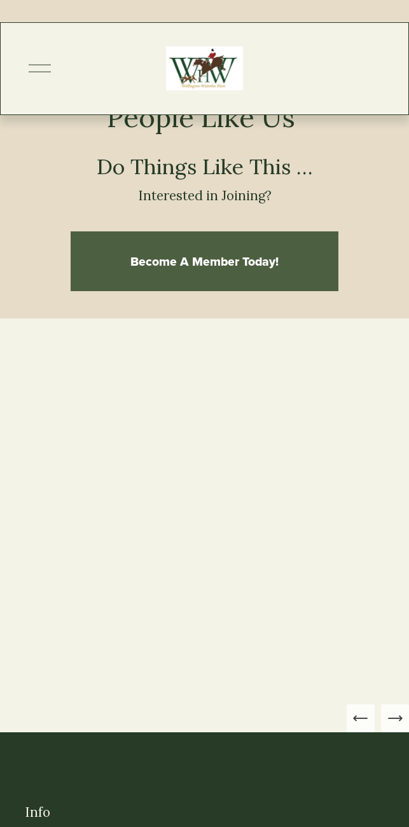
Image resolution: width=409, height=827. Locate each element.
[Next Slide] (395, 718)
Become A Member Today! (204, 261)
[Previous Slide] (361, 718)
